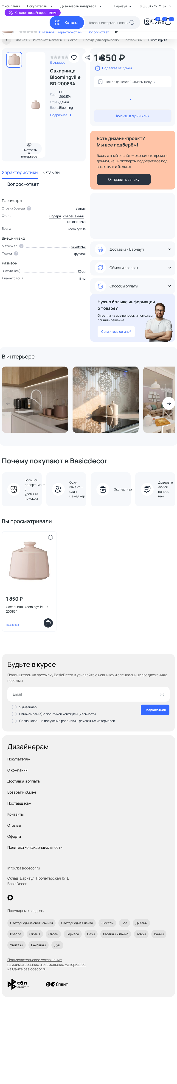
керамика (78, 246)
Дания (81, 208)
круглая (79, 254)
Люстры (107, 923)
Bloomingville (68, 107)
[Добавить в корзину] (48, 623)
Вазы (91, 934)
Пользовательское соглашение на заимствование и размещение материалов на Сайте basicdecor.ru (46, 964)
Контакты (15, 814)
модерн (55, 216)
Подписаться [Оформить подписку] (155, 710)
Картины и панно (115, 934)
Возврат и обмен (21, 792)
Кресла (15, 934)
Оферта (14, 836)
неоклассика (76, 221)
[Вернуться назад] (6, 40)
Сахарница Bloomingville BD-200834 (27, 609)
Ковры (141, 934)
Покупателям (18, 759)
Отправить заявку (123, 179)
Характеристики (20, 172)
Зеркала (72, 934)
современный (73, 216)
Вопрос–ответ (23, 184)
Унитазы (16, 945)
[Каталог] (67, 22)
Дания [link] (64, 102)
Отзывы (51, 172)
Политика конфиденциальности (34, 847)
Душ (57, 945)
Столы (53, 934)
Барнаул (123, 6)
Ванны (159, 934)
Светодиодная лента (77, 923)
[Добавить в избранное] (73, 57)
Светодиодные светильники (31, 923)
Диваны (141, 923)
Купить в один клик (132, 115)
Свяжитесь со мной (116, 331)
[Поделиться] (87, 57)
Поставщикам (19, 803)
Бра (124, 923)
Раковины (38, 945)
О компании (17, 770)
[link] (59, 58)
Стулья (34, 934)
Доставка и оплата (23, 781)
